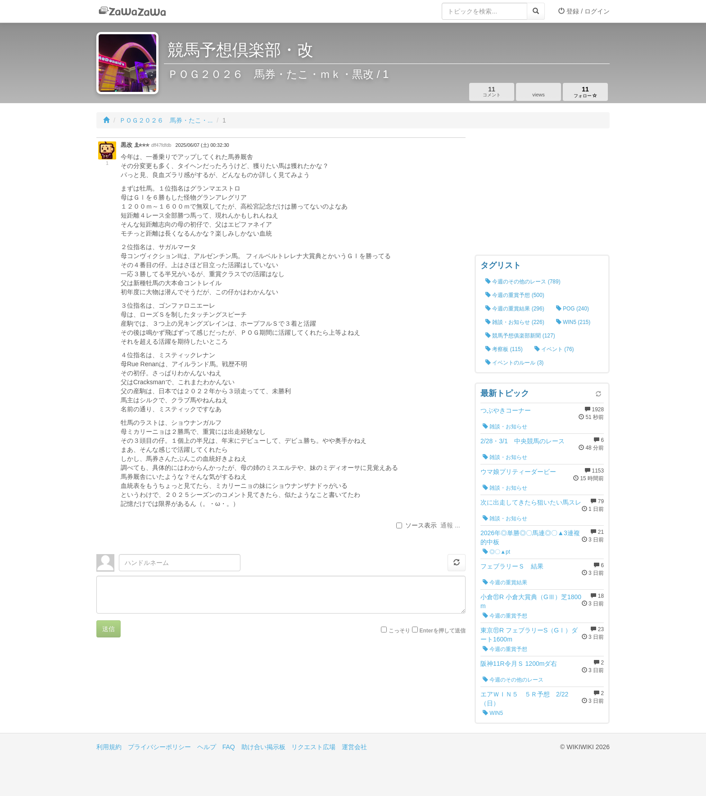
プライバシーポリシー (159, 747)
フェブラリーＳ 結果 (511, 566)
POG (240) (572, 308)
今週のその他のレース (513, 680)
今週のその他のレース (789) (523, 281)
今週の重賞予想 (505, 616)
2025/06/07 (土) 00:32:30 (202, 145)
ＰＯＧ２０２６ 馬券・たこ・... (166, 120)
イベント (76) (554, 349)
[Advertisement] (542, 193)
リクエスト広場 (313, 747)
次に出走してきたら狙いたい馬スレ (530, 502)
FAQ (228, 747)
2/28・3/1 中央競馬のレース (522, 441)
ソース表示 (416, 525)
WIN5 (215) (573, 322)
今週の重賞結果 (505, 582)
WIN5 (493, 713)
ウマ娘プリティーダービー (518, 471)
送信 (108, 628)
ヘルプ (206, 747)
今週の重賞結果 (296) (514, 308)
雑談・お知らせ (505, 426)
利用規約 (109, 747)
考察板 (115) (504, 349)
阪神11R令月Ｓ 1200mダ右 (518, 663)
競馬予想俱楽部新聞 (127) (520, 335)
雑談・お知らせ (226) (514, 322)
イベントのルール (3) (514, 362)
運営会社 (354, 747)
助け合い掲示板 (263, 747)
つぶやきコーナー (505, 410)
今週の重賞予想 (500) (514, 295)
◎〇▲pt (496, 552)
